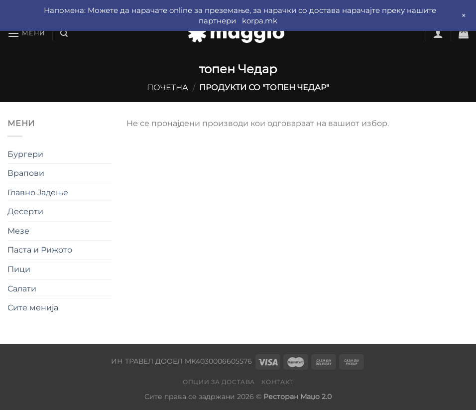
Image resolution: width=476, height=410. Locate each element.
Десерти (25, 211)
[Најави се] (438, 33)
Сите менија (32, 307)
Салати (21, 288)
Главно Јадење (37, 192)
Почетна (167, 87)
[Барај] (64, 33)
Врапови (25, 173)
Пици (18, 269)
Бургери (25, 154)
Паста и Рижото (39, 250)
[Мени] (26, 33)
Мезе (18, 231)
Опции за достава (219, 382)
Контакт (277, 382)
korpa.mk (259, 20)
